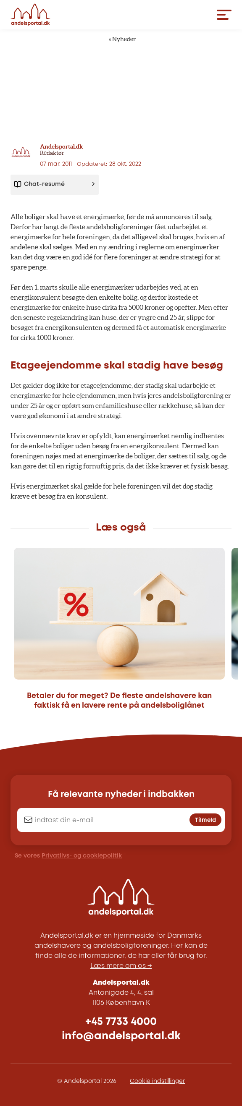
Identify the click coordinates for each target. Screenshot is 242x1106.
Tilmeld (205, 820)
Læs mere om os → (121, 966)
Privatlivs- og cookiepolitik (82, 855)
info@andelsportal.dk (121, 1036)
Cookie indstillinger (157, 1081)
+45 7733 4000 (121, 1022)
